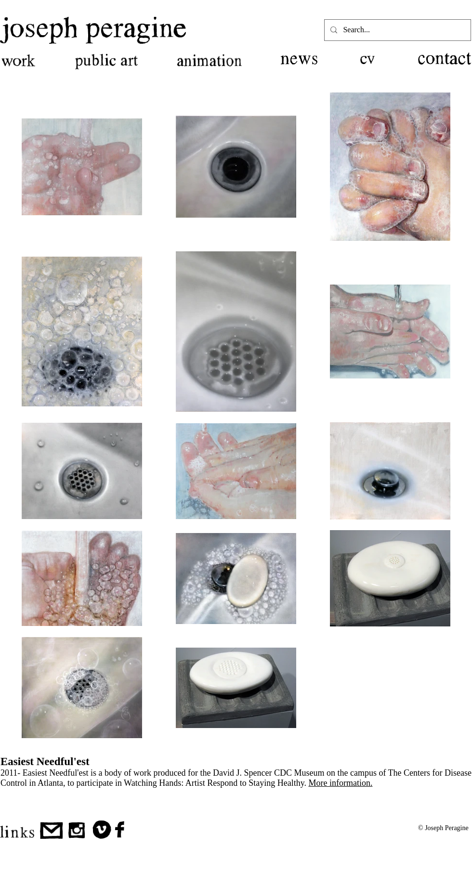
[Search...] (396, 30)
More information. (340, 783)
